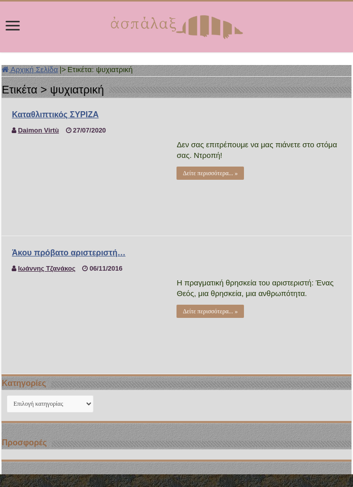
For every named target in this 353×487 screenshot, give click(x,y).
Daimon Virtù (38, 130)
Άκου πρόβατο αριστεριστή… (68, 252)
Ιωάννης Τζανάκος (46, 268)
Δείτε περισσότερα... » (210, 173)
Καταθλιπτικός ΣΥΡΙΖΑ (55, 114)
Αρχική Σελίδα (30, 69)
